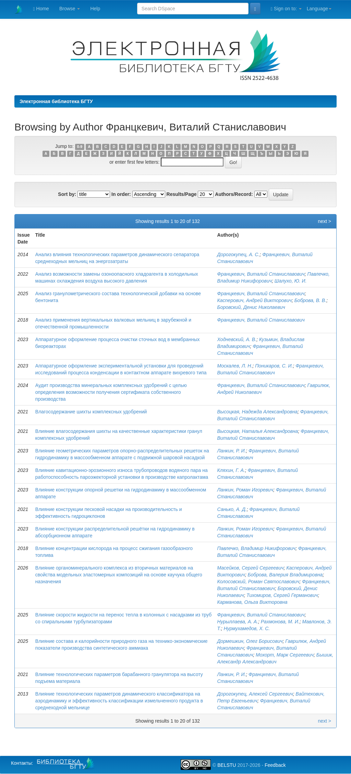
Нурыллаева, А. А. (237, 621)
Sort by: (67, 194)
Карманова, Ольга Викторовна (252, 602)
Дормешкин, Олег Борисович (250, 641)
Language (319, 8)
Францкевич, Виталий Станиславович (261, 274)
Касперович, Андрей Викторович (254, 300)
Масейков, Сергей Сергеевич (250, 568)
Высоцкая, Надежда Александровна (257, 411)
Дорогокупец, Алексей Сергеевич (255, 694)
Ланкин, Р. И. (231, 450)
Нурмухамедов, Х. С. (247, 628)
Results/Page (182, 194)
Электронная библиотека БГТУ (56, 101)
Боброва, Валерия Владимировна (285, 574)
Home (41, 9)
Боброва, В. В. (310, 300)
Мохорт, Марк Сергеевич (285, 655)
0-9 (79, 147)
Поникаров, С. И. (274, 366)
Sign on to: (286, 9)
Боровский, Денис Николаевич (251, 307)
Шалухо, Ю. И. (291, 281)
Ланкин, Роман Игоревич (245, 489)
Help (95, 8)
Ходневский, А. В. (236, 339)
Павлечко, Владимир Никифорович (256, 548)
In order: (121, 194)
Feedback (275, 765)
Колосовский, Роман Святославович (258, 581)
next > (324, 221)
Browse (69, 8)
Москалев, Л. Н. (235, 366)
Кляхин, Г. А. (231, 470)
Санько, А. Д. (232, 509)
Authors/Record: (234, 194)
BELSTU (226, 765)
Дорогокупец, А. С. (238, 254)
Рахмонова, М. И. (280, 621)
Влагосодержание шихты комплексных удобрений (91, 411)
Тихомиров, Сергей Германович (282, 595)
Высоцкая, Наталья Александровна (257, 431)
